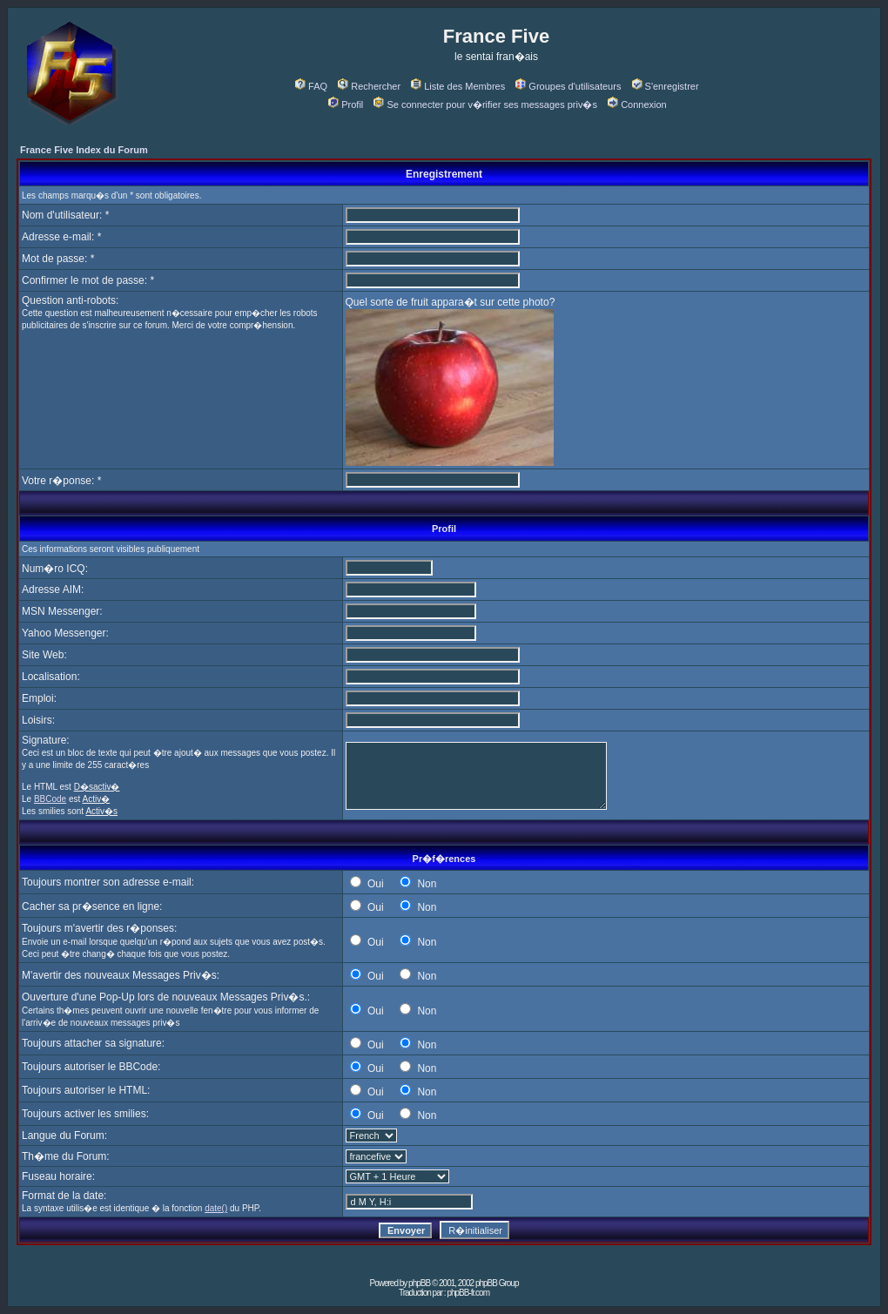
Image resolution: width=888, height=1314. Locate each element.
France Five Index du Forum (84, 150)
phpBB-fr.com (468, 1292)
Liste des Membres (458, 86)
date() (216, 1208)
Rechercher (369, 86)
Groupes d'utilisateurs (568, 86)
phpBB (419, 1283)
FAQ (311, 86)
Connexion (637, 104)
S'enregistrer (665, 86)
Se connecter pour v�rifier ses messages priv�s (484, 104)
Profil (345, 104)
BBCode (50, 799)
